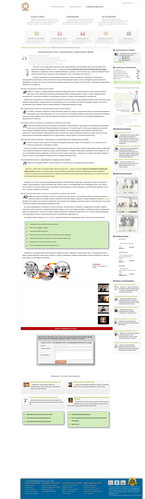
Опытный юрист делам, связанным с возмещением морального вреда (47, 60)
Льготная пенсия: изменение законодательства (126, 159)
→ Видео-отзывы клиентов (134, 125)
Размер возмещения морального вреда (39, 55)
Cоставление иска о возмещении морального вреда (43, 397)
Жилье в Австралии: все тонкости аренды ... (125, 284)
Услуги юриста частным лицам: (72, 483)
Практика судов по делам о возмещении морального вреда (44, 59)
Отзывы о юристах (82, 38)
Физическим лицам (75, 6)
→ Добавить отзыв (136, 113)
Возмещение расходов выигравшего (80, 414)
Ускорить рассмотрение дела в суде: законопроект (127, 146)
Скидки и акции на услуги (31, 491)
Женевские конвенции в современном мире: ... (126, 296)
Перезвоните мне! (129, 3)
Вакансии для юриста (105, 38)
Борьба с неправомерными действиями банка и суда (45, 382)
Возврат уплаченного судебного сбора (84, 382)
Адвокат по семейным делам (69, 485)
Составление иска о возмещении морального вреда (42, 62)
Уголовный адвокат (67, 487)
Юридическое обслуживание (49, 485)
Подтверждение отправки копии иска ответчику (38, 421)
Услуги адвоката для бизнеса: (51, 483)
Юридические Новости (123, 129)
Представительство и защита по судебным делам (39, 414)
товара (106, 198)
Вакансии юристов (30, 485)
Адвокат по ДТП (66, 493)
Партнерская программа (31, 493)
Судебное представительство (94, 6)
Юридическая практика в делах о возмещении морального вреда (46, 64)
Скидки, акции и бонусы (59, 38)
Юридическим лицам (58, 6)
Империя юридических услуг (26, 7)
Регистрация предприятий (49, 491)
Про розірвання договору (127, 243)
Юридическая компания (36, 38)
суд (57, 69)
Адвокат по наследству (68, 491)
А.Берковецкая (136, 488)
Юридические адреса (47, 489)
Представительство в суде (91, 489)
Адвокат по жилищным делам (70, 489)
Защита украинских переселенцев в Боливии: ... (126, 342)
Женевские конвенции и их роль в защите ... (125, 318)
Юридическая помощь (89, 487)
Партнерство (128, 38)
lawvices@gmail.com (119, 62)
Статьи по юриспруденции (124, 281)
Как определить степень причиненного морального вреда (44, 57)
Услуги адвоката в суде (43, 47)
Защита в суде (75, 424)
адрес (40, 227)
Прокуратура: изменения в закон (122, 132)
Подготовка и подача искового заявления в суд (38, 418)
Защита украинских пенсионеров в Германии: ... (126, 307)
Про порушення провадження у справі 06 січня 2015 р (127, 270)
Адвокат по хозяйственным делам (51, 487)
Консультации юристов (123, 173)
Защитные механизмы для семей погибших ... (126, 330)
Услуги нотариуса (88, 493)
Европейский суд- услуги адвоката (93, 491)
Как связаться (28, 487)
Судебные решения (121, 236)
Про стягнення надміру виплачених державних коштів (126, 256)
